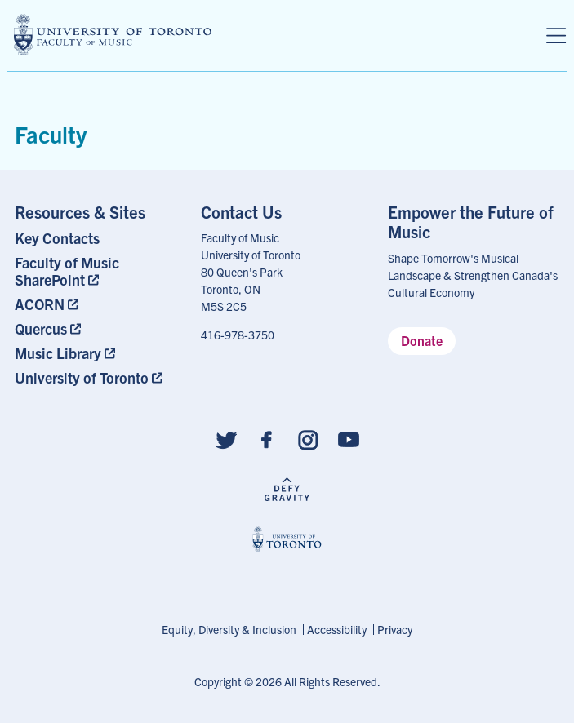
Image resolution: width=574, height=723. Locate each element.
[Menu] (556, 36)
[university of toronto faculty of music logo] (112, 35)
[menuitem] (100, 237)
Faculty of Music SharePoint (67, 271)
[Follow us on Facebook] (267, 438)
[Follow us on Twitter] (226, 438)
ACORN (40, 304)
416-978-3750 (237, 334)
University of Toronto (82, 377)
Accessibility (337, 629)
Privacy (394, 629)
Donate (422, 340)
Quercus (41, 328)
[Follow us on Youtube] (349, 438)
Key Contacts (57, 237)
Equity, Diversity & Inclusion (229, 629)
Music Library (58, 353)
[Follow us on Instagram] (308, 438)
